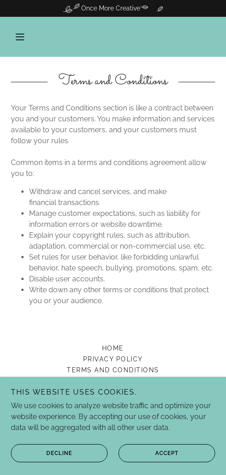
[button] (20, 37)
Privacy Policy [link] (113, 359)
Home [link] (113, 348)
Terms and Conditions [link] (113, 370)
